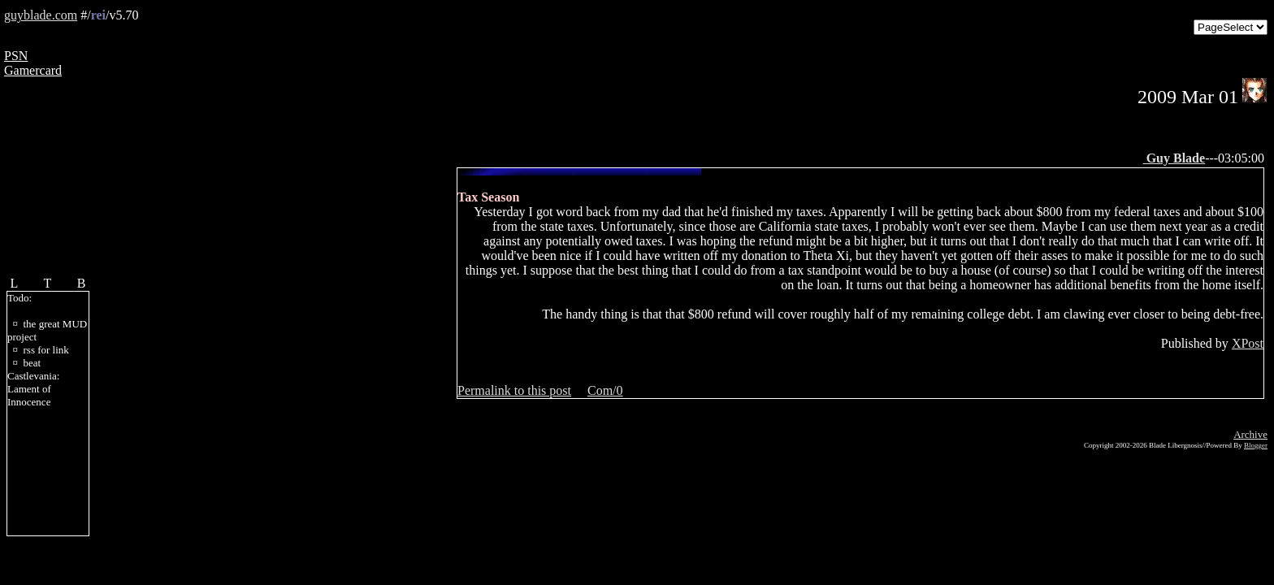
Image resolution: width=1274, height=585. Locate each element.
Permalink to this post (514, 390)
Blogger (1256, 445)
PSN (16, 56)
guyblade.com (40, 15)
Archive (1250, 434)
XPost (1247, 343)
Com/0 (605, 390)
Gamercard (33, 70)
